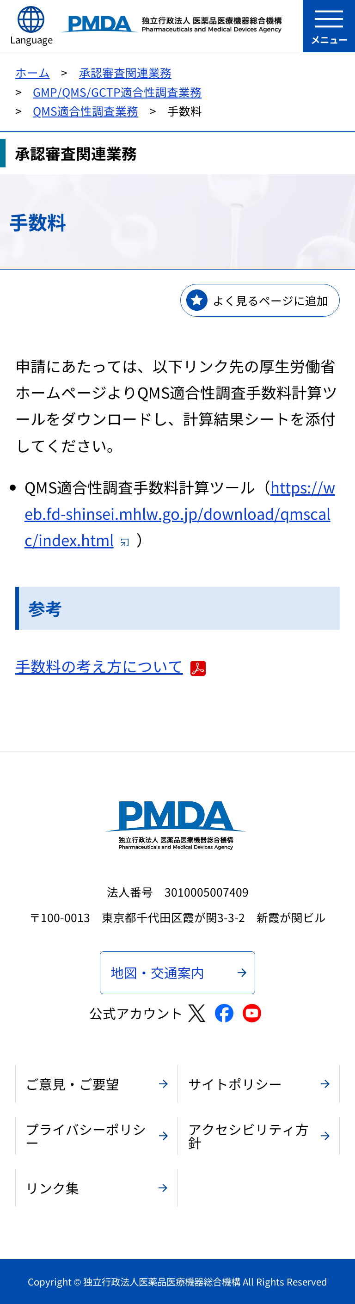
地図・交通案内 (157, 972)
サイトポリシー (235, 1083)
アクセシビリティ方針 (248, 1135)
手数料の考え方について (110, 666)
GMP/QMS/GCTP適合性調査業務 (117, 91)
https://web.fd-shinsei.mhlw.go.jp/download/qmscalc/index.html (179, 513)
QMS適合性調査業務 (85, 110)
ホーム (32, 72)
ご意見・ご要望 (72, 1083)
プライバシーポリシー (85, 1135)
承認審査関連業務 (125, 72)
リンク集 (52, 1187)
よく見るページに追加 (270, 300)
